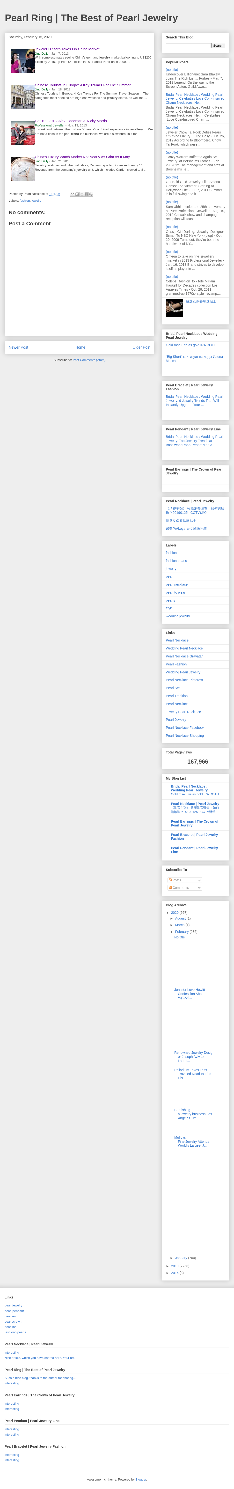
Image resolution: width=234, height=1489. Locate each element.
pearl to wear (175, 592)
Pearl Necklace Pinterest (184, 680)
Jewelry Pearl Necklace (183, 712)
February (182, 932)
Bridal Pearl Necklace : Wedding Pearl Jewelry (189, 788)
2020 (175, 912)
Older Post (141, 347)
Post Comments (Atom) (89, 360)
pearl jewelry (13, 1305)
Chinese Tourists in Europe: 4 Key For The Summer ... (85, 85)
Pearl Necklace (177, 640)
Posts (175, 880)
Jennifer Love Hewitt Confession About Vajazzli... (189, 994)
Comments (179, 888)
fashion (25, 200)
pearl (169, 576)
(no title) (172, 70)
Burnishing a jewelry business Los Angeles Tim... (193, 1114)
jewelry (36, 200)
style (169, 608)
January (181, 1258)
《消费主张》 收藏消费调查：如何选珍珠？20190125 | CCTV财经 (195, 511)
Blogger (140, 1479)
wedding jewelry (178, 616)
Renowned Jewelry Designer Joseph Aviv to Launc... (194, 1057)
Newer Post (18, 347)
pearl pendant (14, 1311)
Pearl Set (173, 688)
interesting (12, 1352)
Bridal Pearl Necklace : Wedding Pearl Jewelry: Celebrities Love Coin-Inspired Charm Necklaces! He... (195, 99)
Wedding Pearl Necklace (184, 648)
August (180, 918)
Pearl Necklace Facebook (185, 728)
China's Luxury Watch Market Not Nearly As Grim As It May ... (84, 157)
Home (80, 347)
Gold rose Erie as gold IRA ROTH (191, 345)
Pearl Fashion (176, 664)
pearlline (10, 1327)
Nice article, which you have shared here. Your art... (40, 1358)
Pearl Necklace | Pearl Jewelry (195, 804)
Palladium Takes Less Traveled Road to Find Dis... (192, 1074)
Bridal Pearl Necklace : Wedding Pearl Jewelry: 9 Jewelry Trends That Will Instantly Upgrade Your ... (194, 401)
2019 (175, 1266)
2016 (175, 1273)
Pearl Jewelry (176, 720)
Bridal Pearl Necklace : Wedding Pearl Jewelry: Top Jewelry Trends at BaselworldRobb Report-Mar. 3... (194, 441)
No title (179, 937)
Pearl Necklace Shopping (185, 735)
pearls (170, 600)
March (180, 925)
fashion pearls (176, 561)
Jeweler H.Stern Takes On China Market (67, 49)
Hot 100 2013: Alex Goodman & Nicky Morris (71, 121)
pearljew (10, 1316)
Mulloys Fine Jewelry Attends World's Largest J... (191, 1141)
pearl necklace (177, 584)
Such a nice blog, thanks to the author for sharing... (40, 1378)
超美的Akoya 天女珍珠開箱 (186, 529)
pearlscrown (13, 1321)
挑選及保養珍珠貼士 (201, 301)
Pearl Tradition (177, 696)
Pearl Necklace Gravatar (184, 656)
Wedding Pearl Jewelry (183, 672)
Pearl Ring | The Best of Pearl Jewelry (91, 18)
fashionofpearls (15, 1332)
